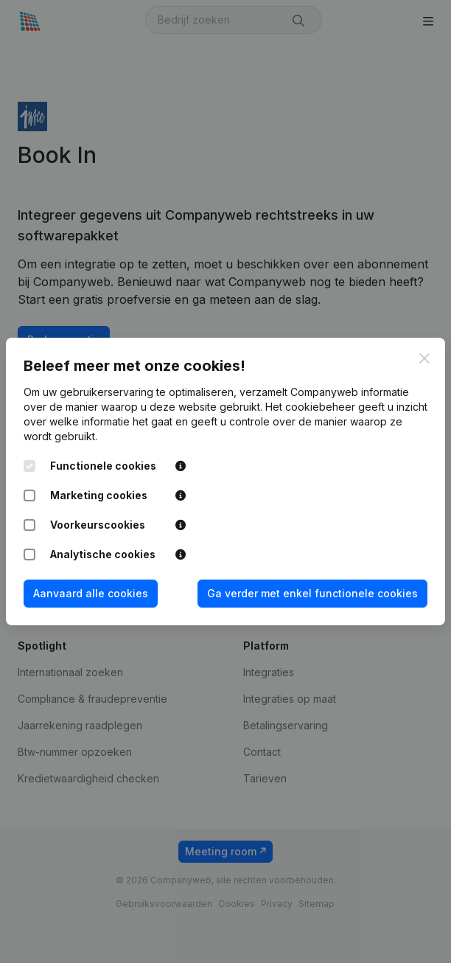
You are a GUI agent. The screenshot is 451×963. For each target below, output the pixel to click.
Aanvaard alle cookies (90, 593)
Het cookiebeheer (310, 406)
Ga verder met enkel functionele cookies (312, 593)
